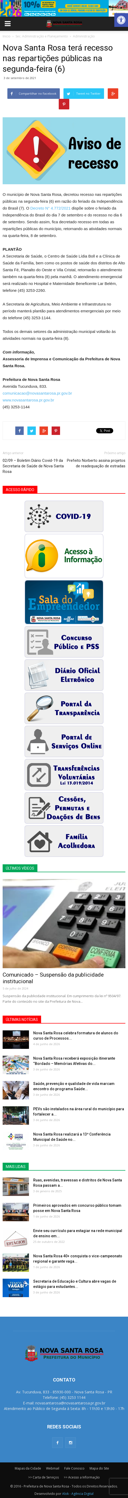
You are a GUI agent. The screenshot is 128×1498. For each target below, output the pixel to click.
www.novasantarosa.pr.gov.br (28, 400)
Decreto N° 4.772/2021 (50, 208)
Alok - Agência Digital (77, 1493)
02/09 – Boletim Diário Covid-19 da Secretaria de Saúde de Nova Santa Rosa (33, 466)
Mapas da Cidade (28, 1468)
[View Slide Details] (64, 8)
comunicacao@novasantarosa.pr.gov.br (37, 393)
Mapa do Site (99, 1468)
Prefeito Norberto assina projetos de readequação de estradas (96, 463)
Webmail (52, 1468)
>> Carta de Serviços (43, 1477)
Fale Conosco (74, 1468)
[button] (121, 20)
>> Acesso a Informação (82, 1477)
